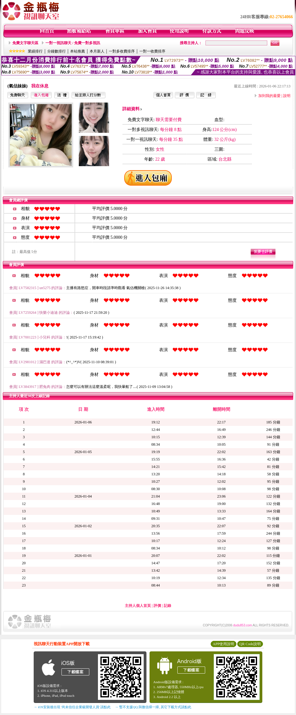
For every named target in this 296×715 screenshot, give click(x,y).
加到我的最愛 (269, 96)
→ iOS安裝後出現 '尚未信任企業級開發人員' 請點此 (72, 707)
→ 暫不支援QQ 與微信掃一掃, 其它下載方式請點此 (153, 707)
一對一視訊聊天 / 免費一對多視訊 (72, 43)
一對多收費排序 (122, 51)
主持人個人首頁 (138, 606)
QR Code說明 (250, 644)
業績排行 (35, 51)
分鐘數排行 (56, 51)
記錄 (167, 606)
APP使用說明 (223, 644)
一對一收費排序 (152, 51)
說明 (286, 96)
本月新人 (97, 51)
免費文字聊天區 (25, 43)
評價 (157, 606)
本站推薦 (77, 51)
